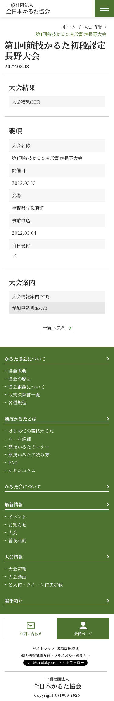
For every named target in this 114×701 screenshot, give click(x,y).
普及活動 (17, 540)
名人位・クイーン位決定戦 (35, 584)
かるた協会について (25, 358)
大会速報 (17, 568)
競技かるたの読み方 (28, 454)
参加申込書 (23, 308)
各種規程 (17, 402)
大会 (12, 532)
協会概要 (17, 371)
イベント (17, 516)
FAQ (13, 462)
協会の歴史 (19, 378)
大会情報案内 (25, 296)
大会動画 (17, 576)
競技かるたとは (20, 418)
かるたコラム (22, 470)
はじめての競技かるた (31, 431)
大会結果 (21, 101)
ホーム (69, 26)
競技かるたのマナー (28, 446)
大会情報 (93, 26)
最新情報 (14, 504)
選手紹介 (14, 600)
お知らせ (17, 524)
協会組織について (26, 386)
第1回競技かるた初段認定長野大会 (71, 34)
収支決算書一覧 (24, 394)
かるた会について (23, 486)
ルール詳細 (19, 438)
